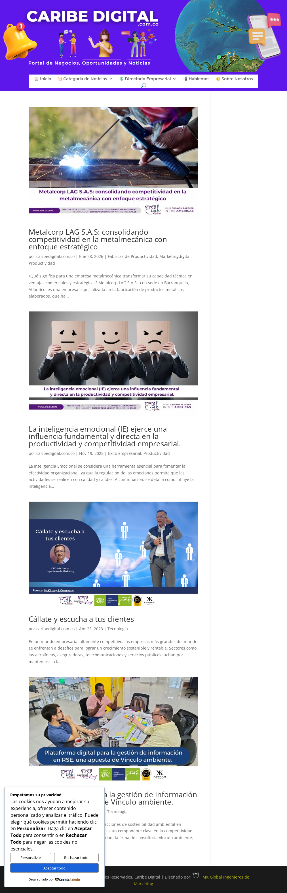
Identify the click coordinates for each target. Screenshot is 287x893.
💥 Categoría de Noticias (82, 79)
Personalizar (30, 857)
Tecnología (117, 628)
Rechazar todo (76, 857)
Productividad (42, 263)
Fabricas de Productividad (132, 256)
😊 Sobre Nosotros (234, 79)
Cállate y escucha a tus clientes (81, 619)
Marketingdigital (175, 256)
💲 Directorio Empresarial (145, 79)
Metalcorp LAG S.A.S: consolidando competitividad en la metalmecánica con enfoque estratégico (98, 239)
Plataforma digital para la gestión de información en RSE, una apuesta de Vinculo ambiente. (113, 798)
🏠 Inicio (42, 79)
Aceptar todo (54, 868)
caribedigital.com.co (55, 256)
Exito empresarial (124, 453)
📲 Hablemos (196, 79)
